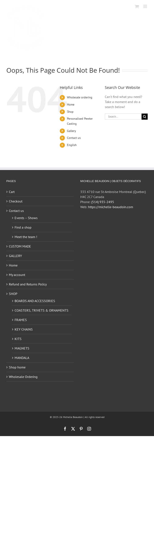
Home (70, 104)
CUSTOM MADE (20, 246)
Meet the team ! (26, 237)
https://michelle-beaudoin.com (110, 207)
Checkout (15, 201)
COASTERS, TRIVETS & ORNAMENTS (41, 310)
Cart (12, 192)
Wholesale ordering (79, 97)
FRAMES (21, 320)
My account (17, 275)
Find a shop (23, 227)
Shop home (17, 367)
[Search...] (123, 117)
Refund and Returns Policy (28, 284)
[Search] (145, 117)
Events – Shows (26, 218)
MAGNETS (22, 348)
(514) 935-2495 (102, 202)
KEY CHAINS (24, 329)
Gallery (71, 131)
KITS (18, 339)
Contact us (74, 138)
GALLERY (15, 256)
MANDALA (22, 358)
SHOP (13, 294)
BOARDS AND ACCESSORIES (35, 301)
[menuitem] (82, 145)
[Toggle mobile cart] (137, 6)
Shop (70, 112)
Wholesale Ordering (23, 377)
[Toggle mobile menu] (145, 6)
